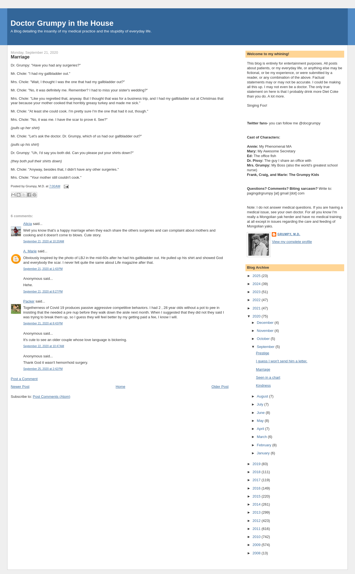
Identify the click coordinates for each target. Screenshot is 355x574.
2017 (257, 480)
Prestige (262, 353)
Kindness (263, 385)
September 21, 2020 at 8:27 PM (43, 291)
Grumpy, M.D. (288, 234)
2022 (257, 300)
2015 (257, 496)
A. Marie (30, 251)
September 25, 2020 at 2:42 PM (43, 368)
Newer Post (20, 387)
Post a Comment (24, 379)
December (266, 323)
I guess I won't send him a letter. (281, 361)
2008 (257, 553)
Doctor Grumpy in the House (62, 23)
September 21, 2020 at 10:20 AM (43, 241)
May (261, 421)
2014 (257, 504)
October (264, 339)
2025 (257, 276)
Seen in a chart (268, 377)
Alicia (27, 224)
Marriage (20, 56)
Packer (28, 301)
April (261, 429)
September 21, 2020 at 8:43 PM (43, 323)
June (261, 413)
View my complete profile (292, 242)
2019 (257, 464)
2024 (257, 284)
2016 (257, 488)
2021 (257, 308)
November (266, 331)
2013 (257, 512)
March (262, 437)
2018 (257, 472)
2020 (257, 316)
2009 (257, 545)
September (266, 347)
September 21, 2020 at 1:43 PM (43, 268)
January (264, 453)
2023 (257, 292)
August (263, 396)
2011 (257, 529)
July (260, 404)
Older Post (220, 387)
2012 (257, 521)
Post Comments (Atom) (51, 396)
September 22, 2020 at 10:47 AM (43, 346)
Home (120, 387)
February (264, 445)
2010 (257, 537)
